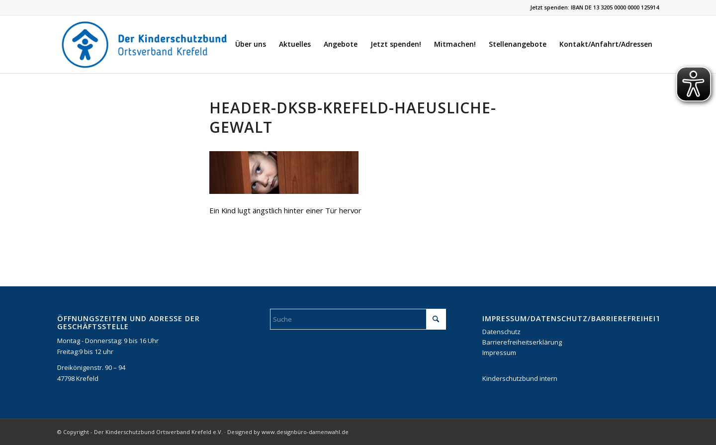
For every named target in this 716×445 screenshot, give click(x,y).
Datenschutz (501, 331)
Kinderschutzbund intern (519, 378)
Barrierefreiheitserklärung (522, 342)
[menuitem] (250, 44)
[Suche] (358, 319)
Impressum (499, 352)
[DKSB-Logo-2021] (145, 44)
